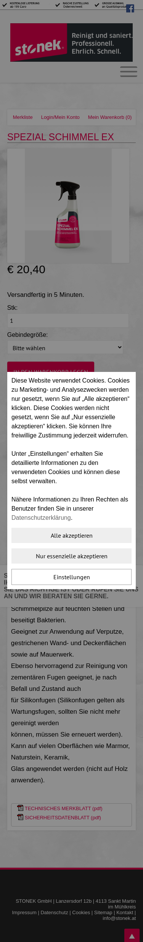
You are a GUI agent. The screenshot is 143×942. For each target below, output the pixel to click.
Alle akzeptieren (72, 535)
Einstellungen (71, 577)
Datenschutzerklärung (41, 517)
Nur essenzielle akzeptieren (72, 556)
